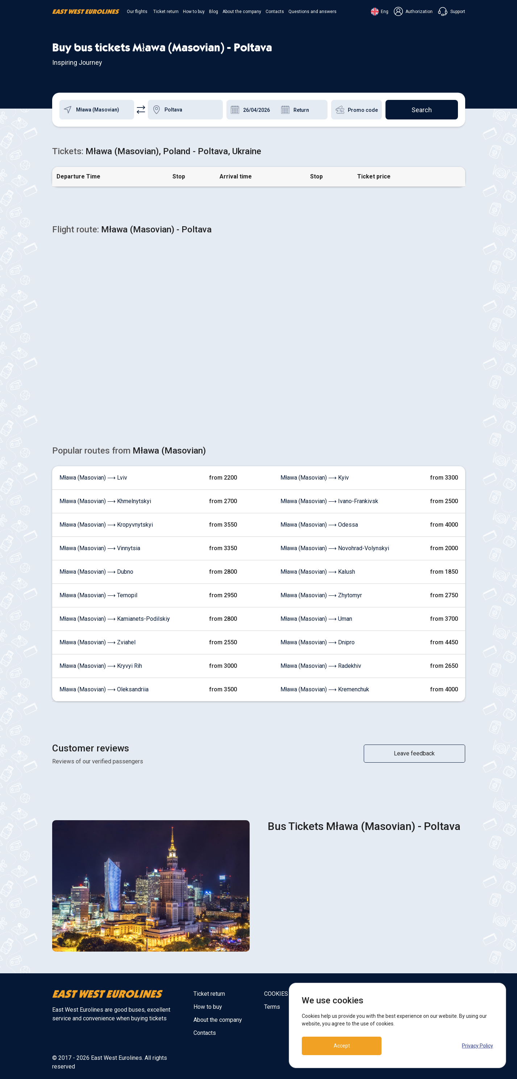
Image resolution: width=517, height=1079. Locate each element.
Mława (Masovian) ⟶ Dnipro (317, 642)
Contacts (275, 11)
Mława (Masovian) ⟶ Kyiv (314, 477)
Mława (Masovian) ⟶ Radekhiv (320, 665)
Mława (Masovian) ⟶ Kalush (317, 571)
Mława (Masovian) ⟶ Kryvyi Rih (100, 665)
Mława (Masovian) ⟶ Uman (316, 618)
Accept (342, 1046)
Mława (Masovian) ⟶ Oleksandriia (104, 689)
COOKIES (276, 993)
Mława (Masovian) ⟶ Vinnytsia (99, 548)
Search (422, 110)
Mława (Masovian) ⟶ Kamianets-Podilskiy (114, 618)
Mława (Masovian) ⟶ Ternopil (98, 595)
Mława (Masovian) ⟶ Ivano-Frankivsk (329, 501)
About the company (241, 11)
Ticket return (166, 11)
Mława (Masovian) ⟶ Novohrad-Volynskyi (334, 548)
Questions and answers (312, 11)
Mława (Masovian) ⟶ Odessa (319, 524)
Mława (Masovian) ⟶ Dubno (96, 571)
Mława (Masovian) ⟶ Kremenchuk (324, 689)
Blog (213, 11)
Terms (272, 1006)
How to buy (194, 11)
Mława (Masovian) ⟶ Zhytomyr (321, 595)
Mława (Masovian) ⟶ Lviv (93, 477)
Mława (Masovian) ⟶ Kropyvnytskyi (106, 524)
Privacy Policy (477, 1046)
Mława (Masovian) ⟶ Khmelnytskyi (105, 501)
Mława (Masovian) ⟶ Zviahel (97, 642)
